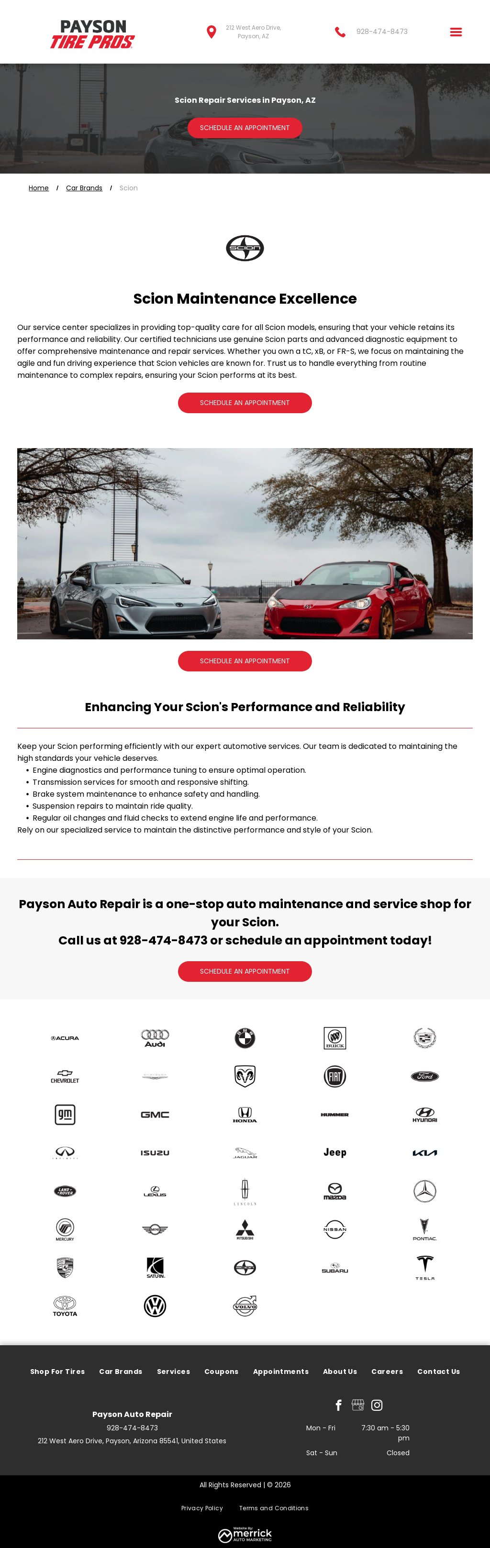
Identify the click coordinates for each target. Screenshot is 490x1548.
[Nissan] (335, 1229)
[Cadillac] (425, 1038)
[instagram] (376, 1406)
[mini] (155, 1229)
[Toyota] (64, 1306)
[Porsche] (64, 1268)
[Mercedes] (425, 1191)
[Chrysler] (155, 1076)
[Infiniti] (64, 1153)
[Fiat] (335, 1076)
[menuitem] (57, 1372)
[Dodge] (245, 1076)
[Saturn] (155, 1268)
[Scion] (245, 1268)
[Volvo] (245, 1306)
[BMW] (245, 1038)
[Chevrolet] (64, 1076)
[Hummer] (335, 1114)
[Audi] (155, 1038)
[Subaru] (335, 1268)
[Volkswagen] (155, 1306)
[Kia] (425, 1153)
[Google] (357, 1406)
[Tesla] (425, 1268)
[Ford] (425, 1076)
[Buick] (335, 1038)
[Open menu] (456, 32)
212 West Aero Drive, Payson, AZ (253, 31)
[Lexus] (155, 1191)
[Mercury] (64, 1229)
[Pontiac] (425, 1229)
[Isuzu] (155, 1153)
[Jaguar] (245, 1153)
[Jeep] (335, 1153)
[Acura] (64, 1038)
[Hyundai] (425, 1114)
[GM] (64, 1114)
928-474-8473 (164, 940)
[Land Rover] (64, 1191)
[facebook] (338, 1406)
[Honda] (245, 1114)
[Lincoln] (245, 1191)
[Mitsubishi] (245, 1229)
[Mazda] (335, 1191)
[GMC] (155, 1114)
